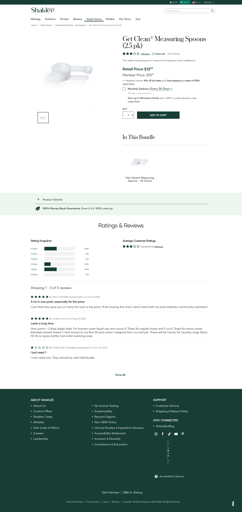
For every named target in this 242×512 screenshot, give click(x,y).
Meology (36, 19)
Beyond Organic (105, 416)
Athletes (38, 422)
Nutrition (50, 19)
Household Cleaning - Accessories (70, 25)
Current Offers (42, 411)
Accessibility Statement (110, 433)
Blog (165, 426)
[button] (121, 199)
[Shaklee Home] (43, 11)
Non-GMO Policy (105, 422)
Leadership (40, 438)
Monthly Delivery (136, 88)
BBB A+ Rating (132, 492)
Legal (105, 502)
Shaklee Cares (42, 416)
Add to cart (158, 115)
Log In (174, 2)
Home (34, 25)
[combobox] (161, 89)
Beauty (77, 19)
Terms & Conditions (74, 502)
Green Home (94, 19)
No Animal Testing (106, 405)
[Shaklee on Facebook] (163, 434)
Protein (64, 19)
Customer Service (167, 405)
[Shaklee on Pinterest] (183, 434)
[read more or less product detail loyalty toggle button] (134, 101)
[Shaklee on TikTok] (169, 432)
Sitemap (115, 502)
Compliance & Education (110, 444)
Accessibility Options (172, 476)
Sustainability (103, 411)
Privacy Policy (93, 502)
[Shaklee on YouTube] (176, 434)
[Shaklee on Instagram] (156, 434)
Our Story (125, 19)
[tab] (121, 199)
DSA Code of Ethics (46, 427)
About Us (39, 405)
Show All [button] (120, 374)
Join (138, 19)
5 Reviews (145, 54)
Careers (38, 433)
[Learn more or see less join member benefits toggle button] (128, 83)
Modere (110, 19)
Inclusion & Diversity (107, 438)
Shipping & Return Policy (172, 411)
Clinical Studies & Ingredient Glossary (119, 427)
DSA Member (110, 492)
